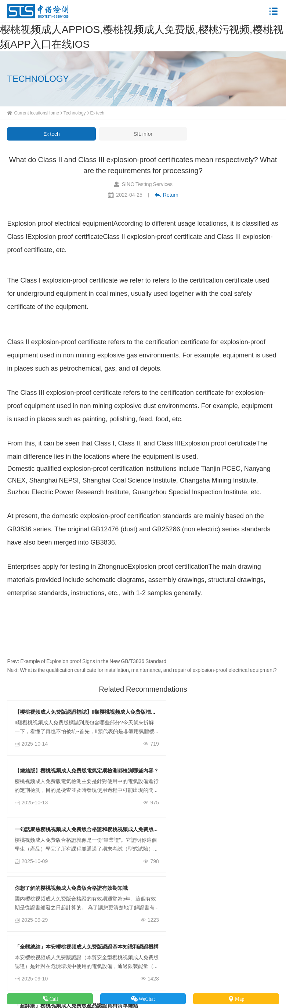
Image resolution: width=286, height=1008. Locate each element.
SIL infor (143, 134)
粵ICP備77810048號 (212, 978)
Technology (75, 113)
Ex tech (97, 113)
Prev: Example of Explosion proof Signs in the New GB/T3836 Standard (86, 661)
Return (166, 194)
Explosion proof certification (168, 566)
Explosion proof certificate (65, 236)
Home (53, 113)
